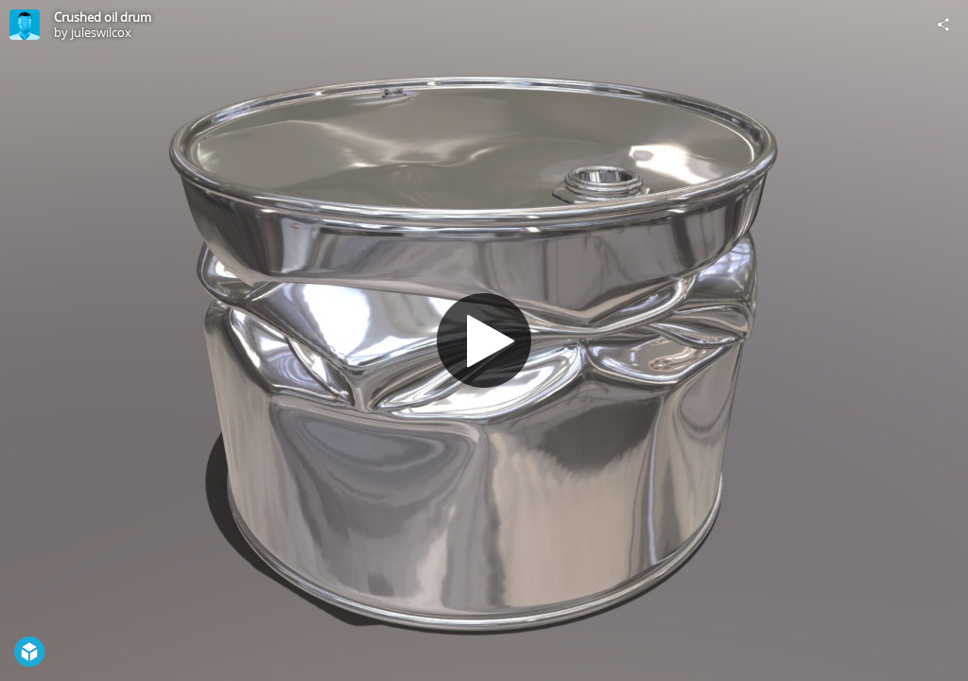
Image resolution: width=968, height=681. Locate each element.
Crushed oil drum (102, 17)
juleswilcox (101, 32)
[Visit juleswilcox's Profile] (24, 24)
